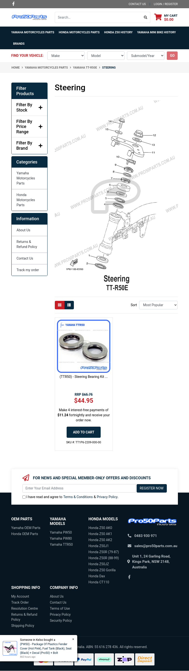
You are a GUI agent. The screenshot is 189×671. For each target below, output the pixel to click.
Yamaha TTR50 (61, 544)
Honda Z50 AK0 (100, 528)
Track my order (28, 270)
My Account (20, 596)
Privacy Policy (107, 497)
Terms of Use (60, 608)
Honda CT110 (98, 582)
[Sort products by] (158, 305)
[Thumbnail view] (59, 305)
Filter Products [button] (25, 91)
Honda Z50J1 (98, 546)
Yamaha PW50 (61, 532)
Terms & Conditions (78, 497)
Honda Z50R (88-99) (103, 558)
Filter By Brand (29, 145)
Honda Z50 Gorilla (101, 570)
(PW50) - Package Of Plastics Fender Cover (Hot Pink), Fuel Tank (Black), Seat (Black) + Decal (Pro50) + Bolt (45, 649)
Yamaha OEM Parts (26, 528)
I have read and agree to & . (70, 497)
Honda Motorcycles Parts (26, 200)
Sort (134, 305)
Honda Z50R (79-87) (103, 552)
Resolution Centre (24, 608)
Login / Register (166, 4)
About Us (23, 230)
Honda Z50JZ (98, 564)
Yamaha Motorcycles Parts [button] (32, 32)
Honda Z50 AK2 (100, 540)
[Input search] (98, 17)
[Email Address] (79, 488)
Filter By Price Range (29, 126)
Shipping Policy (22, 626)
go (172, 55)
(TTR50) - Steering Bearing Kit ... (84, 377)
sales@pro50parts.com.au (155, 546)
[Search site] (145, 17)
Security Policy (61, 620)
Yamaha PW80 (61, 538)
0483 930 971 (145, 536)
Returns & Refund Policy (27, 244)
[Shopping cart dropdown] (166, 17)
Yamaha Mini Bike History (156, 32)
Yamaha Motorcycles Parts (26, 178)
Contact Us (25, 258)
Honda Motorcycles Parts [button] (79, 32)
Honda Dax (96, 576)
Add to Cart (83, 432)
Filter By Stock (29, 107)
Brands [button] (19, 43)
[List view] (69, 305)
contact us (137, 4)
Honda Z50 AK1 (100, 534)
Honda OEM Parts (24, 534)
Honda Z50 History (118, 32)
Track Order (20, 602)
